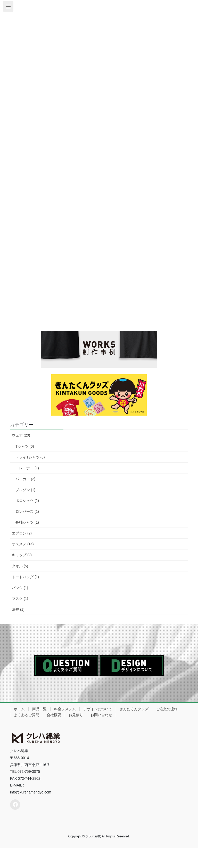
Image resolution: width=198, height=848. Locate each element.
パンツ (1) (20, 588)
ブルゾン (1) (25, 490)
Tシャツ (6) (24, 446)
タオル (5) (20, 566)
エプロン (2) (22, 533)
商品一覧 (39, 709)
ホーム (19, 709)
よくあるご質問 (26, 715)
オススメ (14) (23, 544)
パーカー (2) (25, 479)
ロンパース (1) (27, 511)
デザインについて (97, 709)
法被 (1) (18, 609)
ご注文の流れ (167, 709)
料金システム (65, 709)
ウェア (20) (21, 435)
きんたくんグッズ (134, 709)
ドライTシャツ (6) (30, 457)
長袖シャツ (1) (27, 522)
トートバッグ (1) (25, 577)
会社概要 (54, 715)
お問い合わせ (101, 715)
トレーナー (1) (27, 468)
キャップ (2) (22, 555)
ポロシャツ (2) (27, 501)
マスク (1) (20, 599)
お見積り (76, 715)
